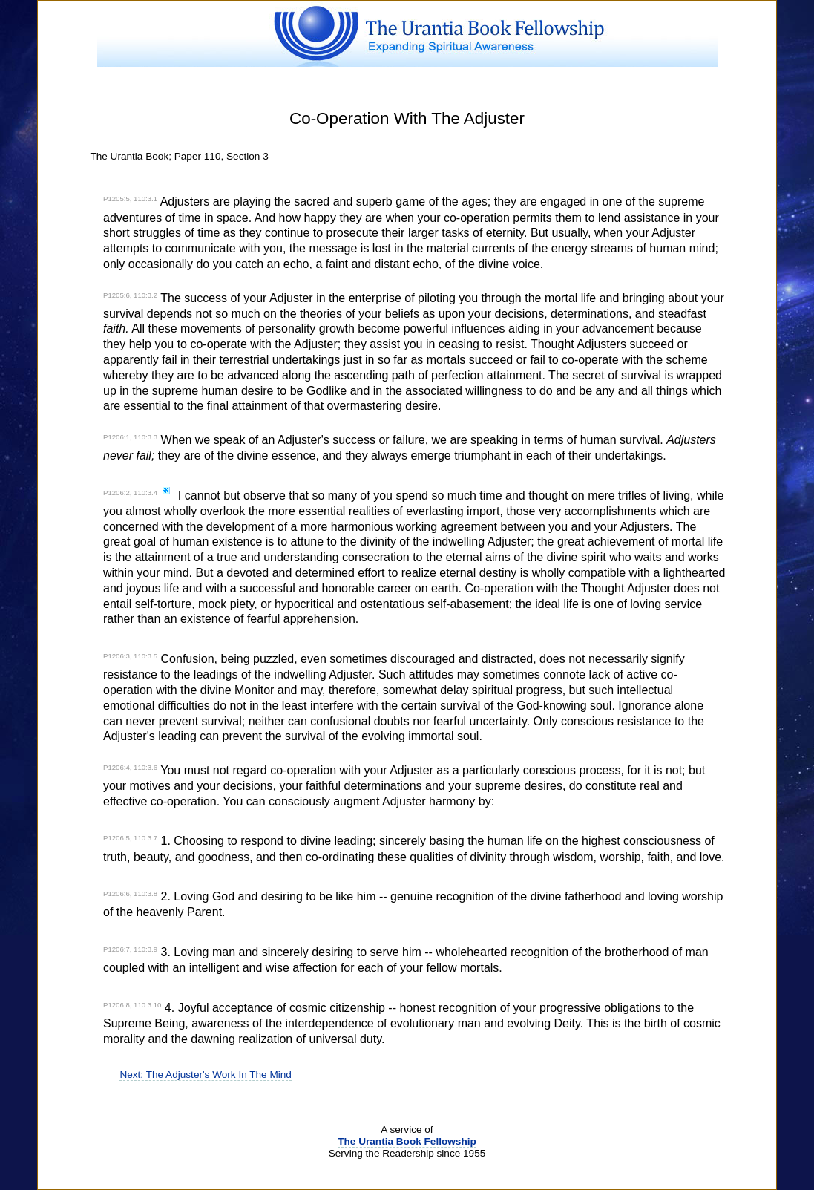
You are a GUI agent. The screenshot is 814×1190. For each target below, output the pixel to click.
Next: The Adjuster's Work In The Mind (205, 1074)
